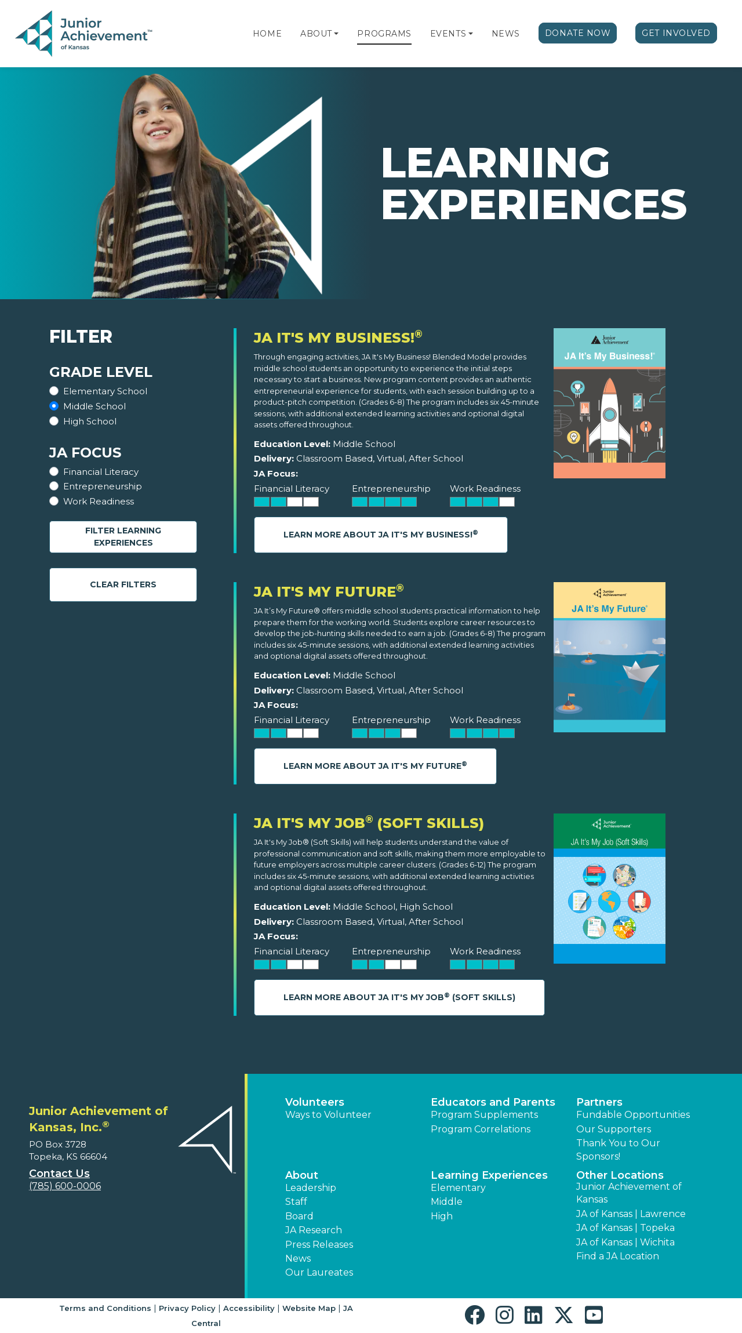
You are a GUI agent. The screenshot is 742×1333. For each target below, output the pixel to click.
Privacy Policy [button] (187, 1308)
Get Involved (676, 33)
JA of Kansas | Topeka (625, 1227)
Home (267, 33)
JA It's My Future (329, 591)
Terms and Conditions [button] (105, 1308)
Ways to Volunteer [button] (328, 1114)
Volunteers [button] (314, 1102)
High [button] (442, 1216)
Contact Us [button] (59, 1173)
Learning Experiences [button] (489, 1175)
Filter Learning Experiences (123, 536)
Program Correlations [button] (480, 1129)
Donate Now (578, 33)
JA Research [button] (313, 1230)
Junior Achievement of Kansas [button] (629, 1193)
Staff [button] (296, 1201)
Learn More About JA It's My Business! (380, 534)
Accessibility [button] (249, 1308)
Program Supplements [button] (484, 1114)
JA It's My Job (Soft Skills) (369, 823)
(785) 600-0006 (65, 1186)
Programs (384, 33)
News (506, 33)
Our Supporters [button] (613, 1129)
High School (90, 421)
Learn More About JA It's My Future (375, 765)
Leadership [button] (310, 1187)
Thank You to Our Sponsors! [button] (618, 1149)
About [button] (301, 1175)
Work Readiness (98, 501)
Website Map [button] (309, 1308)
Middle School (94, 406)
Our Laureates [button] (319, 1272)
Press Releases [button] (319, 1244)
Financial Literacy (101, 471)
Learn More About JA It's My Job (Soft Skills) (399, 997)
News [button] (298, 1258)
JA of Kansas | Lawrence (631, 1213)
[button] (336, 33)
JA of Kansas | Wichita (625, 1242)
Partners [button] (599, 1102)
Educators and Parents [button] (493, 1102)
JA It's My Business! (338, 337)
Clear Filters (123, 584)
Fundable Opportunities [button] (633, 1114)
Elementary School (105, 391)
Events (448, 33)
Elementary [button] (458, 1187)
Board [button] (299, 1216)
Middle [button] (447, 1201)
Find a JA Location (617, 1256)
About (316, 33)
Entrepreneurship (102, 486)
